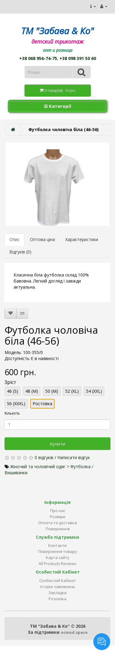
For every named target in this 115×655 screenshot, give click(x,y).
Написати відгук (73, 457)
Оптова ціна (42, 239)
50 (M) (51, 391)
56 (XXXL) (16, 403)
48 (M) (31, 391)
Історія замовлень (57, 586)
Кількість (12, 413)
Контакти (57, 545)
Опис (14, 239)
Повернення (58, 528)
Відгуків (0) (20, 252)
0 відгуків (44, 457)
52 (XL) (72, 391)
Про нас (57, 510)
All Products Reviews (57, 563)
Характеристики (81, 239)
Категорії (57, 106)
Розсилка (57, 598)
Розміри (57, 516)
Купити (57, 444)
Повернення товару (57, 551)
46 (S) (12, 391)
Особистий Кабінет (57, 580)
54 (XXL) (94, 391)
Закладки (57, 592)
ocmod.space (74, 632)
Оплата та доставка (57, 522)
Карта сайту (57, 557)
